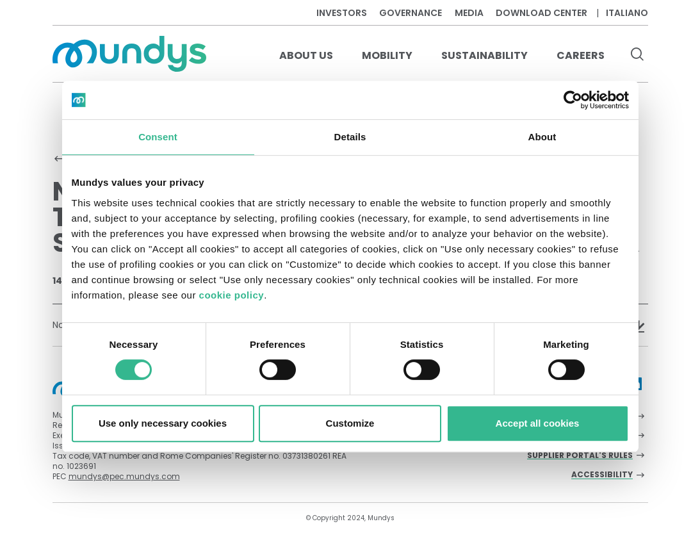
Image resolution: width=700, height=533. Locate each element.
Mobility (387, 55)
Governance (410, 12)
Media (469, 12)
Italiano (627, 12)
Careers (581, 55)
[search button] (637, 55)
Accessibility (602, 475)
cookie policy (232, 295)
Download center (541, 12)
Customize (350, 423)
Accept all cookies (538, 423)
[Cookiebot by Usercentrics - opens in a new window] (573, 100)
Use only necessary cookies (163, 423)
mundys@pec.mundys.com (124, 476)
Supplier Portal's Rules (580, 456)
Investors (341, 12)
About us (306, 55)
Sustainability (484, 55)
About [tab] (542, 136)
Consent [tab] (157, 136)
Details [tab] (350, 136)
